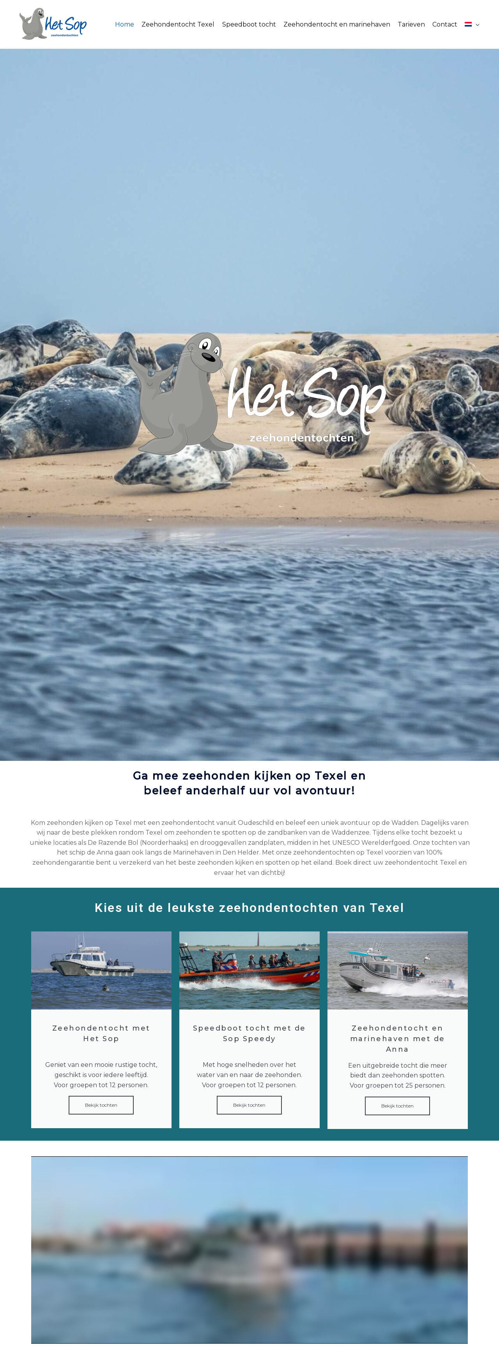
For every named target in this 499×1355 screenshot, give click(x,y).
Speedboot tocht (249, 24)
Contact (444, 24)
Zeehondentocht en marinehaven (336, 24)
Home (124, 24)
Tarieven (411, 24)
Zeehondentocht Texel (178, 24)
